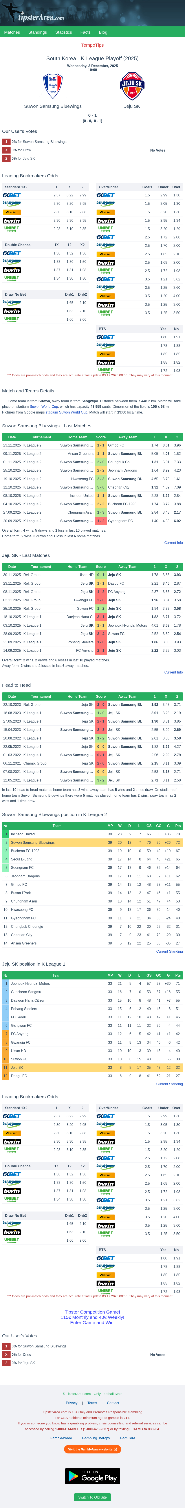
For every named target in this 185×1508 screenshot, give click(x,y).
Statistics (63, 32)
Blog (103, 32)
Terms (92, 1403)
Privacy (71, 1403)
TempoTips (92, 45)
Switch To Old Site (92, 1497)
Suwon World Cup (44, 406)
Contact (113, 1403)
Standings (37, 32)
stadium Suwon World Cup (66, 412)
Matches (12, 32)
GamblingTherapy (96, 1438)
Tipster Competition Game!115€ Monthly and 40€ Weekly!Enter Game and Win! (92, 1317)
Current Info (173, 543)
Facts (85, 32)
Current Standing (169, 951)
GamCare (127, 1438)
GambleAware (61, 1438)
